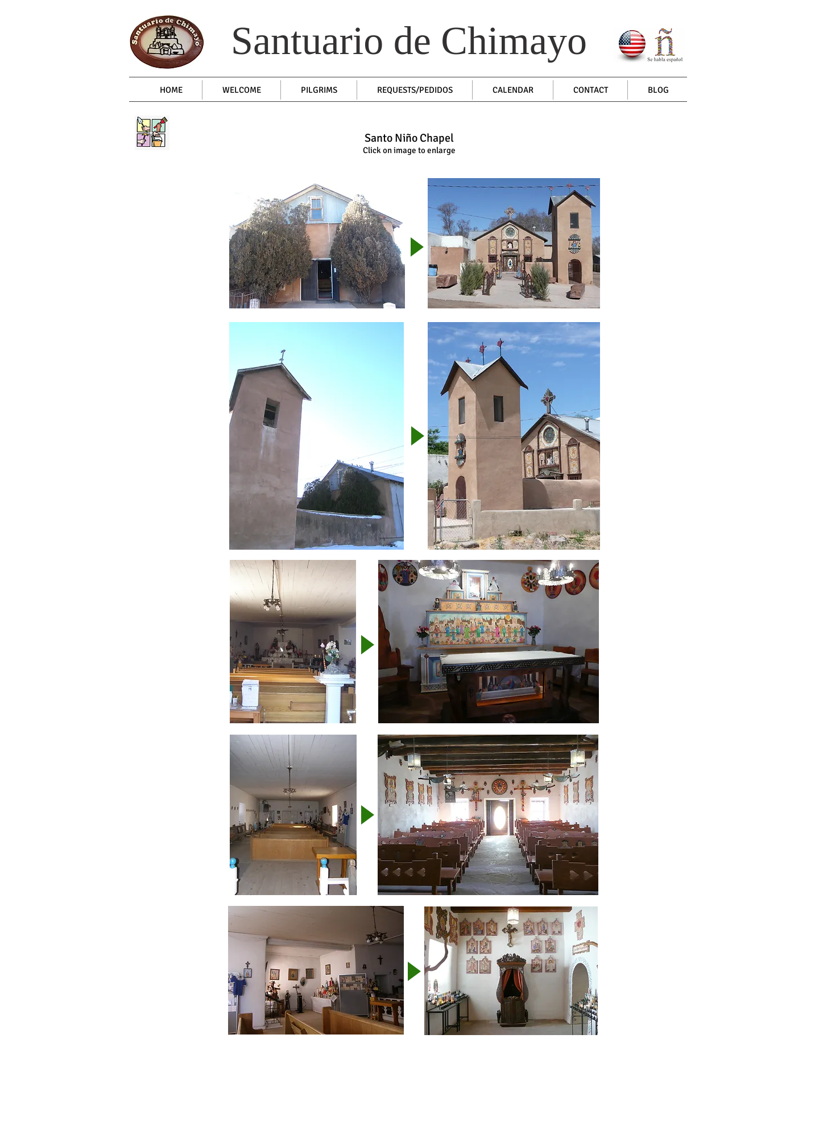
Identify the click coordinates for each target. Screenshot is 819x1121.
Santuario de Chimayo (409, 41)
